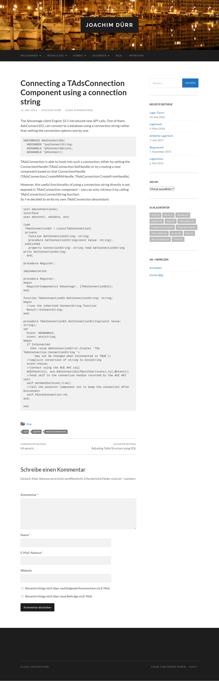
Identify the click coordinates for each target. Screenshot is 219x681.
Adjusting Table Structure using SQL (113, 446)
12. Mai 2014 (29, 110)
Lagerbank (156, 124)
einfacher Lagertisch (161, 135)
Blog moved (156, 147)
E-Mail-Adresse (32, 553)
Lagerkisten (156, 158)
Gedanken (99, 55)
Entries (156, 275)
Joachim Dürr (109, 25)
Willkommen (29, 55)
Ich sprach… (33, 446)
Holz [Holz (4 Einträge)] (170, 220)
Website (26, 570)
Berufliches (55, 55)
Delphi (37, 431)
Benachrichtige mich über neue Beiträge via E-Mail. (59, 596)
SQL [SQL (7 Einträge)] (189, 233)
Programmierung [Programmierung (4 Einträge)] (162, 227)
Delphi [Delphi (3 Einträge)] (156, 220)
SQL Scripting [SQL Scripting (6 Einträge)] (160, 239)
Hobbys (78, 55)
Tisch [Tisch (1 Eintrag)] (178, 239)
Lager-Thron (157, 112)
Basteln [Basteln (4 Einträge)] (182, 214)
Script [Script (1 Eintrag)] (176, 233)
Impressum (136, 55)
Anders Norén (176, 667)
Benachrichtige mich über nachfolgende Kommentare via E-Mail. (67, 588)
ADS (26, 431)
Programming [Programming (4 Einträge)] (187, 227)
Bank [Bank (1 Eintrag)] (168, 214)
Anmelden (156, 267)
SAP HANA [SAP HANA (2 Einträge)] (159, 233)
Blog (119, 55)
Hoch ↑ (193, 667)
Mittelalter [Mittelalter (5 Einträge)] (186, 220)
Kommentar (29, 495)
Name (25, 535)
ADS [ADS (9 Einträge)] (155, 214)
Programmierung (56, 431)
